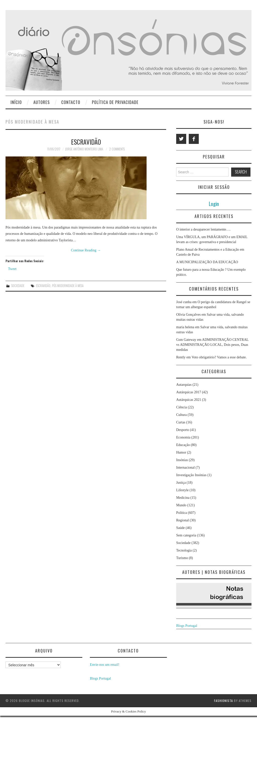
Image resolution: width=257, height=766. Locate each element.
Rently (180, 357)
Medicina (182, 498)
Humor (181, 452)
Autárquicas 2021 (188, 400)
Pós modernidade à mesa (68, 285)
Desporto (182, 430)
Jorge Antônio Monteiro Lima (84, 149)
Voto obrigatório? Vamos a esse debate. (219, 357)
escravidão (43, 285)
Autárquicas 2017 (188, 392)
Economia (183, 437)
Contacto (70, 102)
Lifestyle (182, 490)
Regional (182, 520)
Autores (41, 102)
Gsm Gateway (186, 340)
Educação (183, 445)
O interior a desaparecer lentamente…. (203, 229)
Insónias (182, 460)
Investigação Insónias (191, 475)
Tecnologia (184, 550)
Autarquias (183, 385)
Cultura (181, 415)
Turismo (182, 558)
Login (214, 203)
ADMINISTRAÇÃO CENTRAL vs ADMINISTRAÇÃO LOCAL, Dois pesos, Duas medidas (212, 345)
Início (16, 102)
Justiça (181, 482)
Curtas (180, 422)
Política (181, 513)
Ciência (181, 407)
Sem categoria (186, 535)
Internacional (185, 467)
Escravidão (86, 141)
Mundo (181, 505)
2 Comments (117, 149)
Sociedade (17, 285)
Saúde (180, 528)
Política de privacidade (115, 102)
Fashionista (223, 700)
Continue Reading (86, 250)
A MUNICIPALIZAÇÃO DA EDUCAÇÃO (207, 262)
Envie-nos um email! (104, 665)
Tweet (12, 269)
